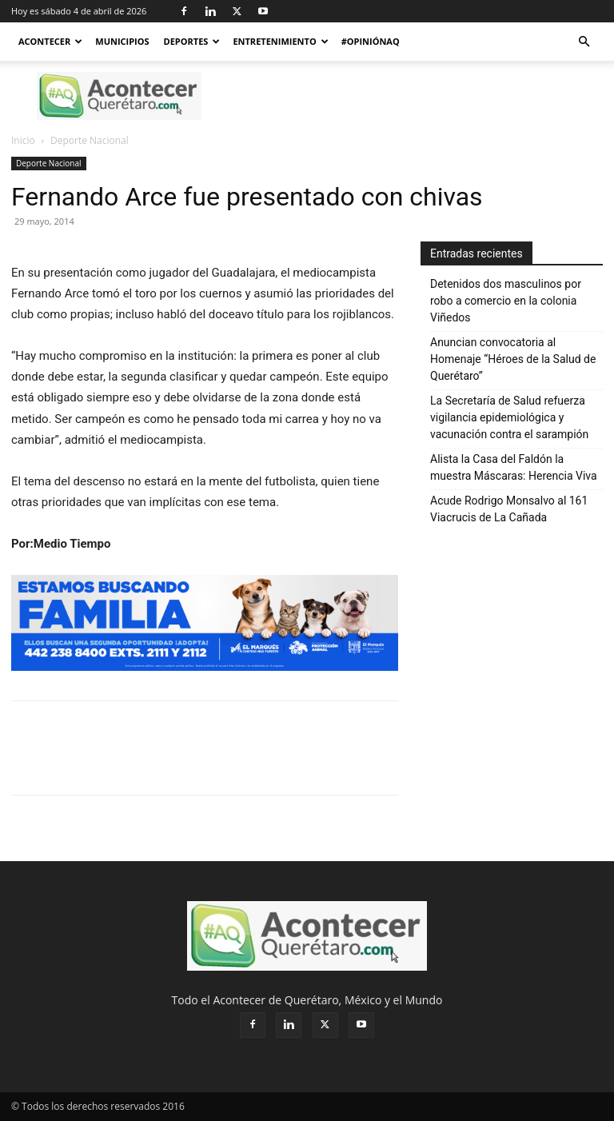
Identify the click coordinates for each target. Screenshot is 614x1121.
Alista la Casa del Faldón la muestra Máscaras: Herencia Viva (513, 467)
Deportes (192, 41)
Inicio (23, 140)
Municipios (122, 41)
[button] (583, 42)
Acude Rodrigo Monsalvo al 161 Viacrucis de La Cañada (509, 509)
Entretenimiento (280, 41)
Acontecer (50, 41)
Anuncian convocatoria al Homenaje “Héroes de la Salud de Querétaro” (513, 359)
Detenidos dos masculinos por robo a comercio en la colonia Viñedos (505, 300)
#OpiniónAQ (370, 41)
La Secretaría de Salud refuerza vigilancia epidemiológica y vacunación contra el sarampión (509, 417)
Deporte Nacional (49, 163)
